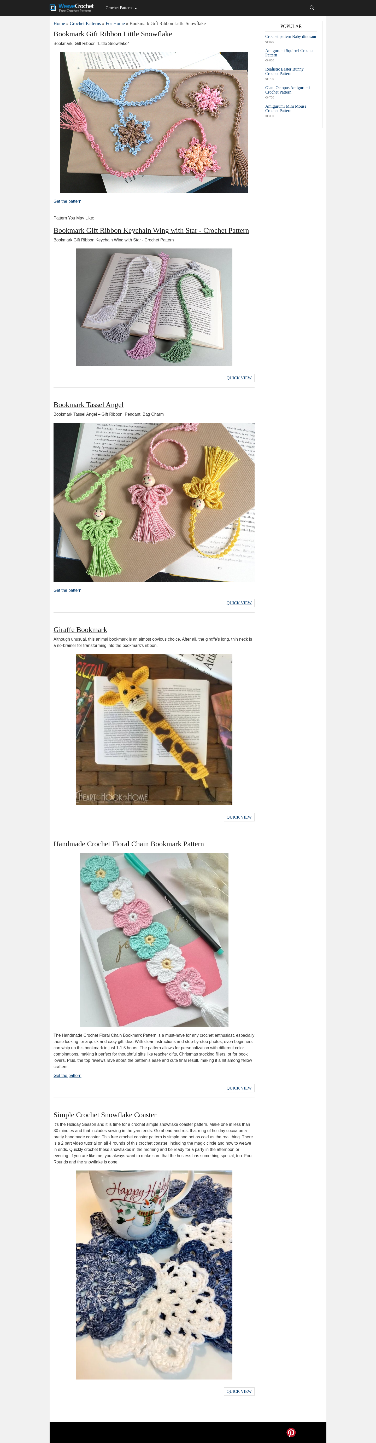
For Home (115, 23)
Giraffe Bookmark (80, 629)
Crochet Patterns (119, 7)
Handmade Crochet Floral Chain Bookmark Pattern (129, 844)
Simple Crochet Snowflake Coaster (105, 1115)
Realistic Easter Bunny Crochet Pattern (284, 71)
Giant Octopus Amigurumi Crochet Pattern (287, 89)
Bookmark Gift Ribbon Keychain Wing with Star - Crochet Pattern (151, 230)
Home (59, 23)
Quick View (239, 378)
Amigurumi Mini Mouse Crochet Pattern (285, 108)
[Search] (312, 8)
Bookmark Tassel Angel (89, 405)
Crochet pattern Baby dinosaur (290, 36)
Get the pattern (67, 201)
